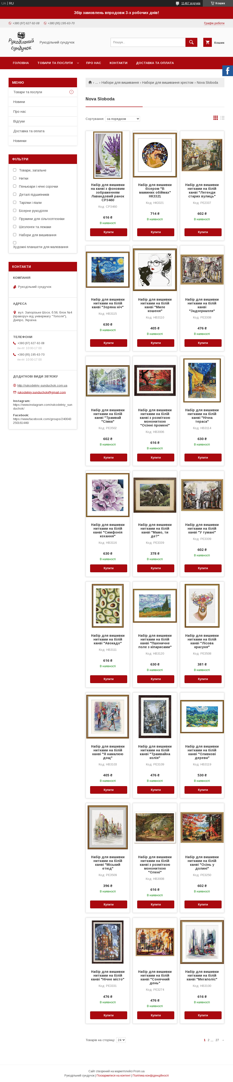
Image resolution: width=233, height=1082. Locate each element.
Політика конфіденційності (151, 1075)
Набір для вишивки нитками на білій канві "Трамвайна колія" (155, 752)
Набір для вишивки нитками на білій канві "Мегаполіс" (202, 975)
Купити (109, 232)
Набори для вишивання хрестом (167, 82)
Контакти (118, 63)
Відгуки (19, 121)
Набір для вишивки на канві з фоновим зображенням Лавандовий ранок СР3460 (108, 192)
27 (217, 1040)
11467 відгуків (190, 3)
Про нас (93, 63)
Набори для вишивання (120, 82)
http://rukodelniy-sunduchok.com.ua (42, 385)
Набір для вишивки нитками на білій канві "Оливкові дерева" (202, 752)
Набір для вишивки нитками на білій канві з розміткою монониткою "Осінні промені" (155, 417)
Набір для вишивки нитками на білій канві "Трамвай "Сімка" (108, 415)
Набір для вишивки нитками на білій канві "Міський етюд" (108, 862)
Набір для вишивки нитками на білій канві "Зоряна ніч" (108, 303)
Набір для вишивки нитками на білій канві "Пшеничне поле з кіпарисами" (155, 641)
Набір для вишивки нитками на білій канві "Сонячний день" (155, 977)
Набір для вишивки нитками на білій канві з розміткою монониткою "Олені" (155, 864)
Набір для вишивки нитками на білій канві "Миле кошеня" (155, 305)
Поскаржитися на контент (114, 1075)
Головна (21, 63)
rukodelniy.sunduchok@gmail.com (42, 392)
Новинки (19, 141)
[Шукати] (191, 42)
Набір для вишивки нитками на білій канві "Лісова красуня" (202, 641)
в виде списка (222, 119)
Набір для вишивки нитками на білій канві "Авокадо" (108, 639)
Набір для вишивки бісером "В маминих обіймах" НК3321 (155, 190)
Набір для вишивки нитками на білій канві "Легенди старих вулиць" (202, 190)
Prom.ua (139, 1071)
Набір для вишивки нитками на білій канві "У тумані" (202, 528)
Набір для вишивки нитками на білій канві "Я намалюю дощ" (108, 752)
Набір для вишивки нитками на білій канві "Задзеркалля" (202, 305)
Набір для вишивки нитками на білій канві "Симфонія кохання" (108, 530)
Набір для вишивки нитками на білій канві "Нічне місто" (108, 975)
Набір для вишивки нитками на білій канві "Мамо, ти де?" (155, 530)
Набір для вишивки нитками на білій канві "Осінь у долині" (202, 862)
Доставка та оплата (155, 63)
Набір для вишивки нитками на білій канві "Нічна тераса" (202, 415)
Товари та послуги (55, 63)
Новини (19, 102)
